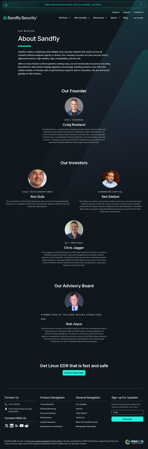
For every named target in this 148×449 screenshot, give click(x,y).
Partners (116, 12)
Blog (125, 18)
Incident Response (47, 422)
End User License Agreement (38, 441)
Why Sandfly (82, 18)
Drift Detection (46, 418)
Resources (100, 18)
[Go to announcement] (141, 4)
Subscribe (127, 419)
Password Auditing (47, 413)
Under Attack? (81, 413)
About (115, 18)
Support (126, 12)
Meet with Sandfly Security (87, 422)
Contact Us (138, 12)
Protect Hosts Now (74, 373)
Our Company (81, 404)
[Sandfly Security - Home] (20, 17)
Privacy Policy (56, 441)
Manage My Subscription (86, 426)
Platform (65, 18)
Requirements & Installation (51, 426)
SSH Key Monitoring (48, 409)
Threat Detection (47, 404)
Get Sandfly (138, 18)
